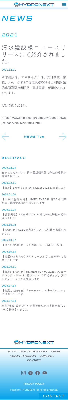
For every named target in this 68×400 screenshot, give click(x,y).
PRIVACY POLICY (34, 383)
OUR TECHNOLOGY (33, 351)
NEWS (55, 351)
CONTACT (54, 396)
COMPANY (47, 356)
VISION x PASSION (23, 356)
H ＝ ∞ (12, 351)
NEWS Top (34, 136)
